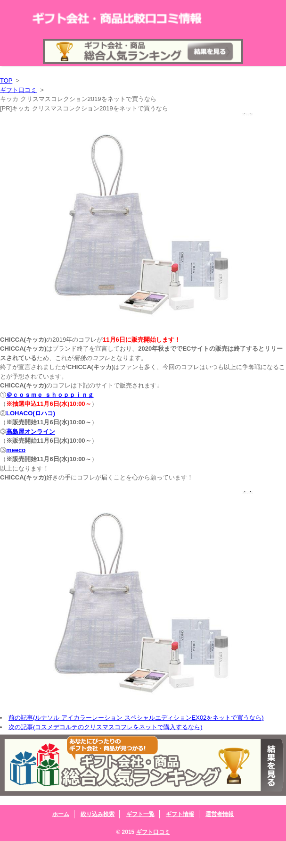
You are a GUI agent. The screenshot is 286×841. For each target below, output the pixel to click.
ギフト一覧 (140, 814)
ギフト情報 (180, 814)
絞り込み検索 (97, 814)
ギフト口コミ (18, 89)
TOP (6, 80)
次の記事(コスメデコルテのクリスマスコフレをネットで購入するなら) (105, 727)
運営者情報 (219, 814)
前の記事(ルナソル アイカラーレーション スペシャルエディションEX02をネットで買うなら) (136, 717)
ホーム (60, 814)
